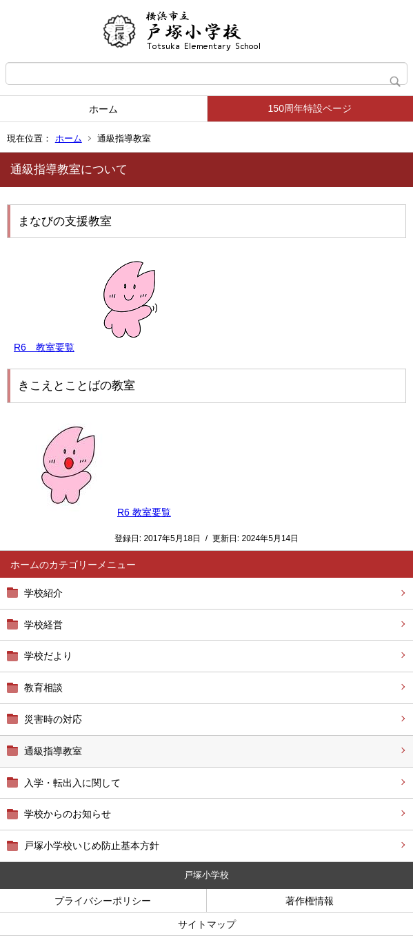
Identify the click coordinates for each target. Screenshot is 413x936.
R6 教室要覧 (44, 347)
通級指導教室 (53, 751)
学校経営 (43, 624)
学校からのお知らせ (67, 813)
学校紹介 (43, 592)
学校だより (48, 655)
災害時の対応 (53, 719)
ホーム (103, 109)
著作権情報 (309, 900)
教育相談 (43, 687)
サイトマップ (207, 924)
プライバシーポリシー (102, 900)
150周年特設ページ (310, 108)
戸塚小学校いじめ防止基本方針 (91, 845)
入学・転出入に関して (72, 782)
